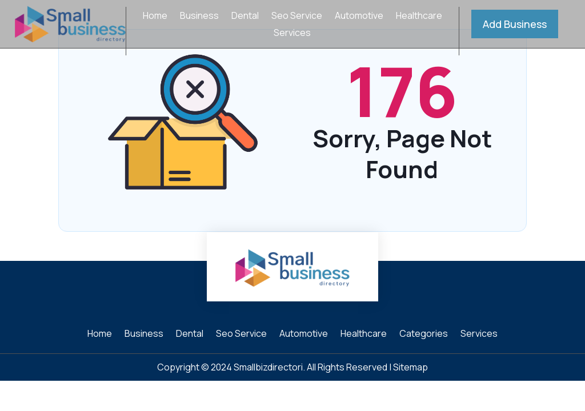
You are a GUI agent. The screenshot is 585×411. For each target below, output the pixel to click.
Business (199, 16)
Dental (245, 16)
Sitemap (410, 367)
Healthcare (419, 16)
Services (292, 34)
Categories (423, 334)
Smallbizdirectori (268, 367)
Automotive (359, 16)
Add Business (515, 24)
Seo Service (296, 16)
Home (155, 16)
